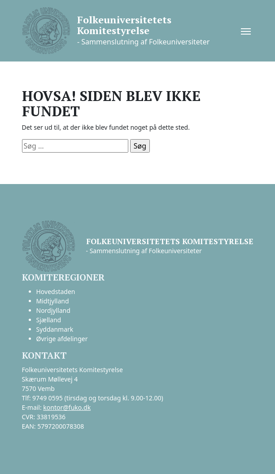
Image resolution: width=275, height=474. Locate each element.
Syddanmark (55, 329)
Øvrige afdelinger (62, 338)
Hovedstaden (55, 291)
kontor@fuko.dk (67, 407)
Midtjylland (52, 301)
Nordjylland (53, 310)
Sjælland (48, 320)
